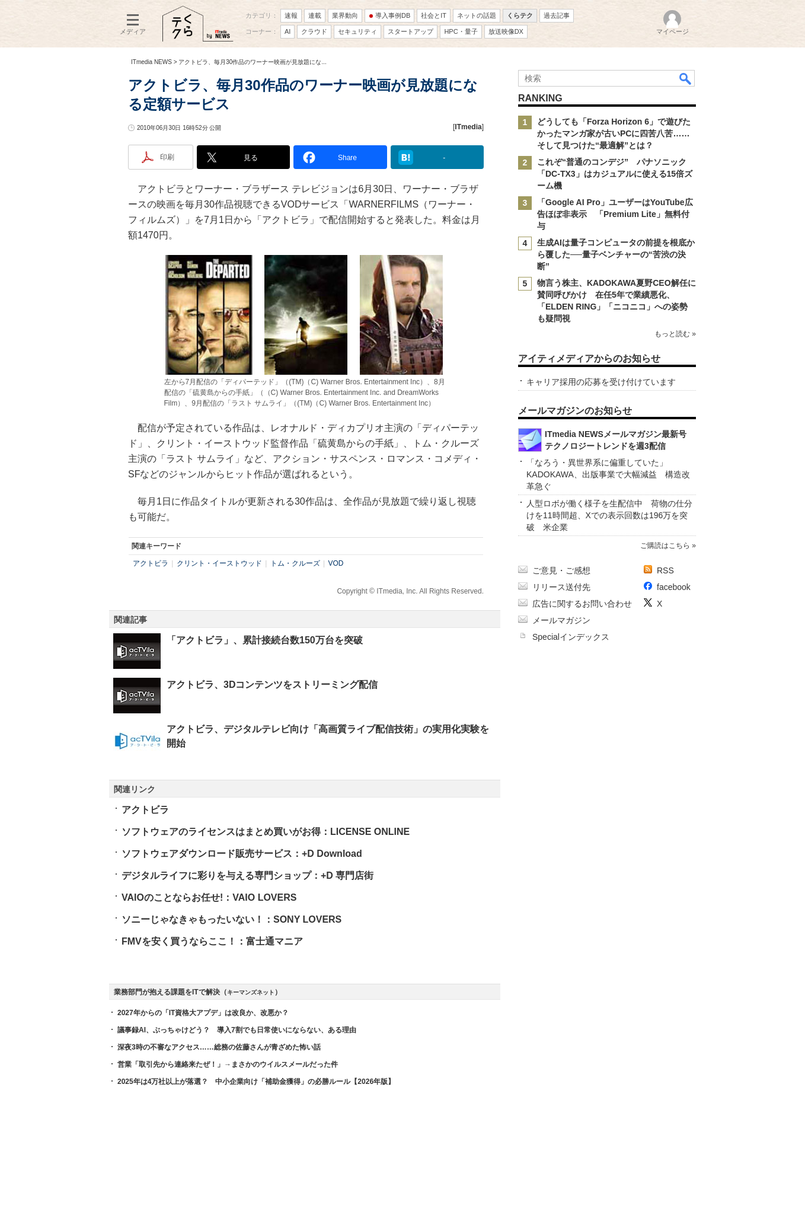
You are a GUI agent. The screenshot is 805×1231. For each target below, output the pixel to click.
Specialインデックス (570, 637)
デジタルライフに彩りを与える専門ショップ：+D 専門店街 (247, 875)
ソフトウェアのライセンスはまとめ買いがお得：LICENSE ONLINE (266, 832)
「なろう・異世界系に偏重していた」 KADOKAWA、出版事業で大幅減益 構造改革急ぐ (608, 474)
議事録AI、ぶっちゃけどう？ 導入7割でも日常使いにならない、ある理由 (236, 1030)
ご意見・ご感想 (561, 570)
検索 (686, 78)
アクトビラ (150, 563)
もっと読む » (675, 334)
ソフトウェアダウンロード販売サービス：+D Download (242, 854)
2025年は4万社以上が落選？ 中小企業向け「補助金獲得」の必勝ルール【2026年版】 (256, 1081)
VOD (335, 563)
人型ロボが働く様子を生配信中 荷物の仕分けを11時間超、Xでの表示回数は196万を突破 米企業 (609, 515)
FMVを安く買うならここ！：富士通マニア (212, 941)
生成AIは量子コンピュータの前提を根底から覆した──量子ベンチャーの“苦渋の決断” (616, 254)
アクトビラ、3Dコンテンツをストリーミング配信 (272, 685)
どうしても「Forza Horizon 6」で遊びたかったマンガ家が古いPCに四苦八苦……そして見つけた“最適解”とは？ (614, 133)
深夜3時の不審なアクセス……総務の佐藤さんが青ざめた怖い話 (219, 1047)
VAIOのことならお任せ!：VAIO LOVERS (209, 897)
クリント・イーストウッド (219, 563)
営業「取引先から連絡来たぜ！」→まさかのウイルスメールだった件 (227, 1064)
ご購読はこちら (665, 545)
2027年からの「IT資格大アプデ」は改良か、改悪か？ (203, 1013)
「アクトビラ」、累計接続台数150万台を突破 (265, 640)
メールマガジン (561, 620)
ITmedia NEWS (151, 62)
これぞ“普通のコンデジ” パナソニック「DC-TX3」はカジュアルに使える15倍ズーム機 (614, 173)
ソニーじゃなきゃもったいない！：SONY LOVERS (231, 919)
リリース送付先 (561, 587)
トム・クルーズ (295, 563)
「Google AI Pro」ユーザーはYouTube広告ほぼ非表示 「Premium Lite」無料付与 (615, 214)
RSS (665, 570)
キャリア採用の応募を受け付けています (601, 382)
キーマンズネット (250, 992)
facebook (674, 587)
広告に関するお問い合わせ (582, 603)
